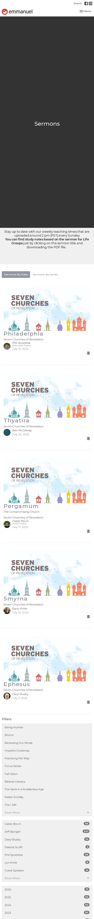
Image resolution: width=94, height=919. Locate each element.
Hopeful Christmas (17, 750)
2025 (47, 897)
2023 (47, 912)
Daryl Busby (47, 839)
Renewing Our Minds (18, 743)
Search (78, 3)
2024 (47, 905)
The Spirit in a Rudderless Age (24, 789)
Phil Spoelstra (47, 855)
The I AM (10, 804)
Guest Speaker (47, 870)
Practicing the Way (17, 758)
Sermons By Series (45, 274)
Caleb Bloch (47, 824)
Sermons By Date (16, 274)
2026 (47, 889)
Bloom (9, 735)
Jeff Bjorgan (47, 831)
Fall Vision (11, 774)
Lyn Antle (47, 862)
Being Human (14, 727)
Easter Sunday (14, 797)
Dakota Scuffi (47, 847)
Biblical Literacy (15, 781)
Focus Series (13, 766)
